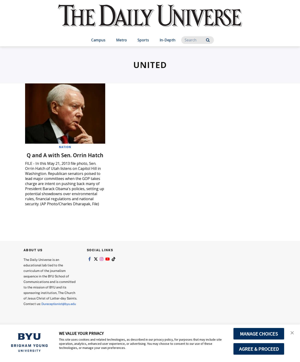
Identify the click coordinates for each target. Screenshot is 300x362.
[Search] (197, 40)
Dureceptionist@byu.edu (42, 316)
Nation (65, 146)
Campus (98, 40)
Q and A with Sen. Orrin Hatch (56, 158)
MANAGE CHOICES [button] (259, 334)
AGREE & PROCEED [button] (259, 349)
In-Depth (167, 40)
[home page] (150, 21)
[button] (292, 332)
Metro (121, 40)
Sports (143, 40)
